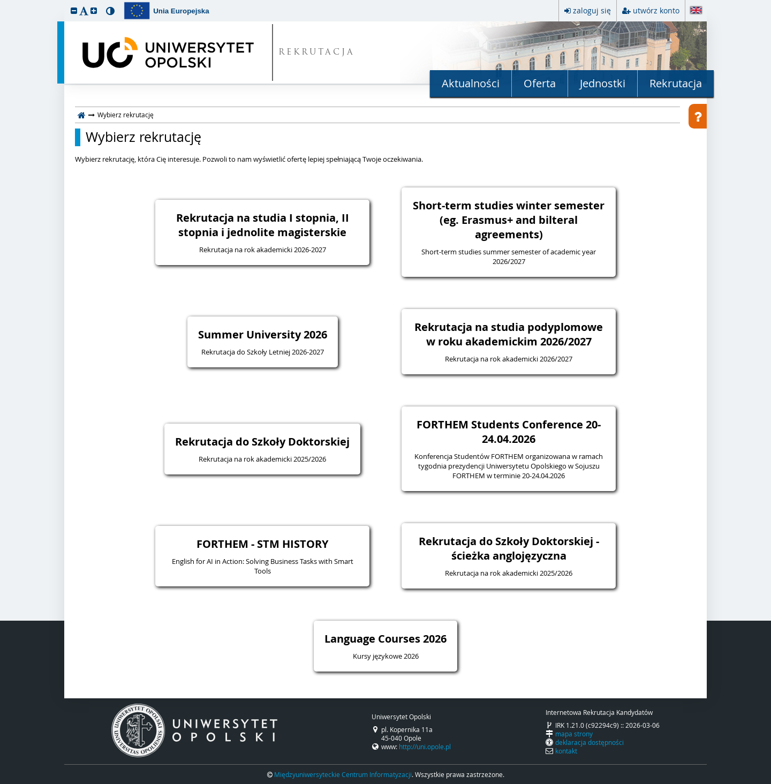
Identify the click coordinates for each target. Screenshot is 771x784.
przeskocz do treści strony (2, 2)
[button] (74, 10)
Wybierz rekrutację (143, 137)
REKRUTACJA (316, 53)
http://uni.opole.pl (425, 746)
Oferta (540, 83)
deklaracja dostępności (589, 742)
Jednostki (602, 83)
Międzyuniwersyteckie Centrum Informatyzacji (343, 774)
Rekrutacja (675, 83)
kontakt (566, 751)
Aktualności (471, 83)
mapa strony (574, 733)
